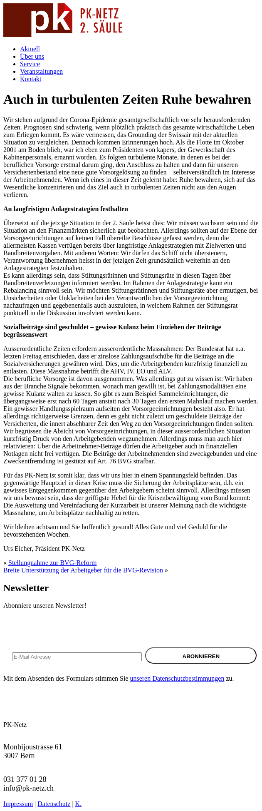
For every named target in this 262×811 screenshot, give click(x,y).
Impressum (18, 803)
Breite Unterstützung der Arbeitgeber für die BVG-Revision (83, 570)
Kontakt (31, 78)
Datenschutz (53, 803)
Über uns (32, 56)
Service (30, 63)
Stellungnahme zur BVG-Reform (52, 562)
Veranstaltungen (41, 71)
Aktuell (30, 48)
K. (78, 803)
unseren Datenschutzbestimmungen (177, 678)
